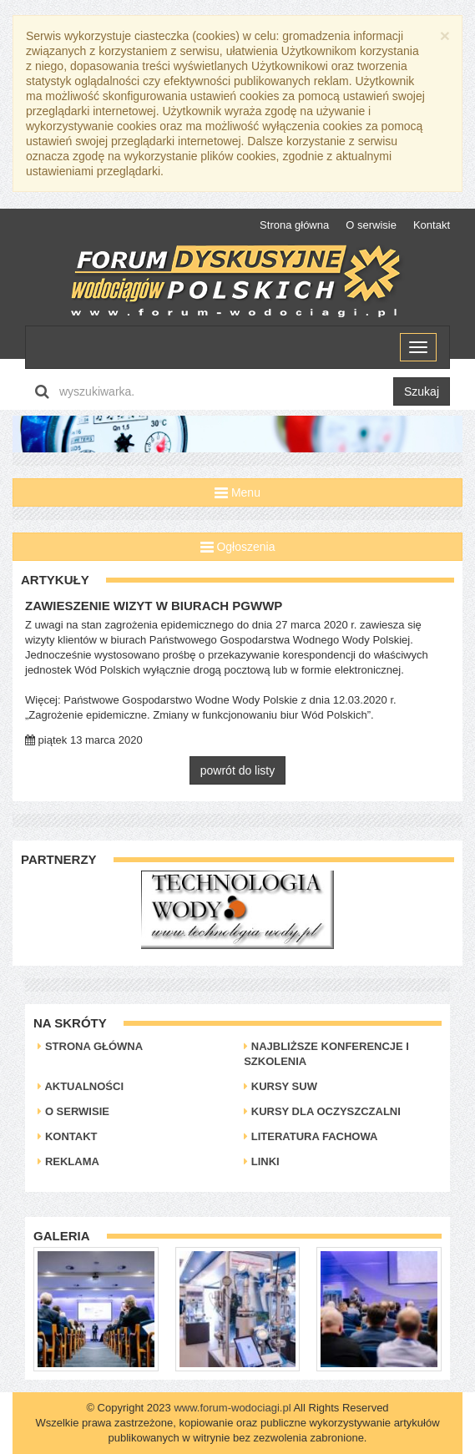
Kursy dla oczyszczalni (322, 1111)
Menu (237, 492)
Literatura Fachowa (310, 1136)
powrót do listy (237, 770)
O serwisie (371, 225)
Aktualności (81, 1086)
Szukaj (421, 391)
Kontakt (431, 225)
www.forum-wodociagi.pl (232, 1407)
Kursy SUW (280, 1086)
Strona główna (294, 225)
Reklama (68, 1161)
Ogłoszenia (237, 546)
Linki (262, 1161)
